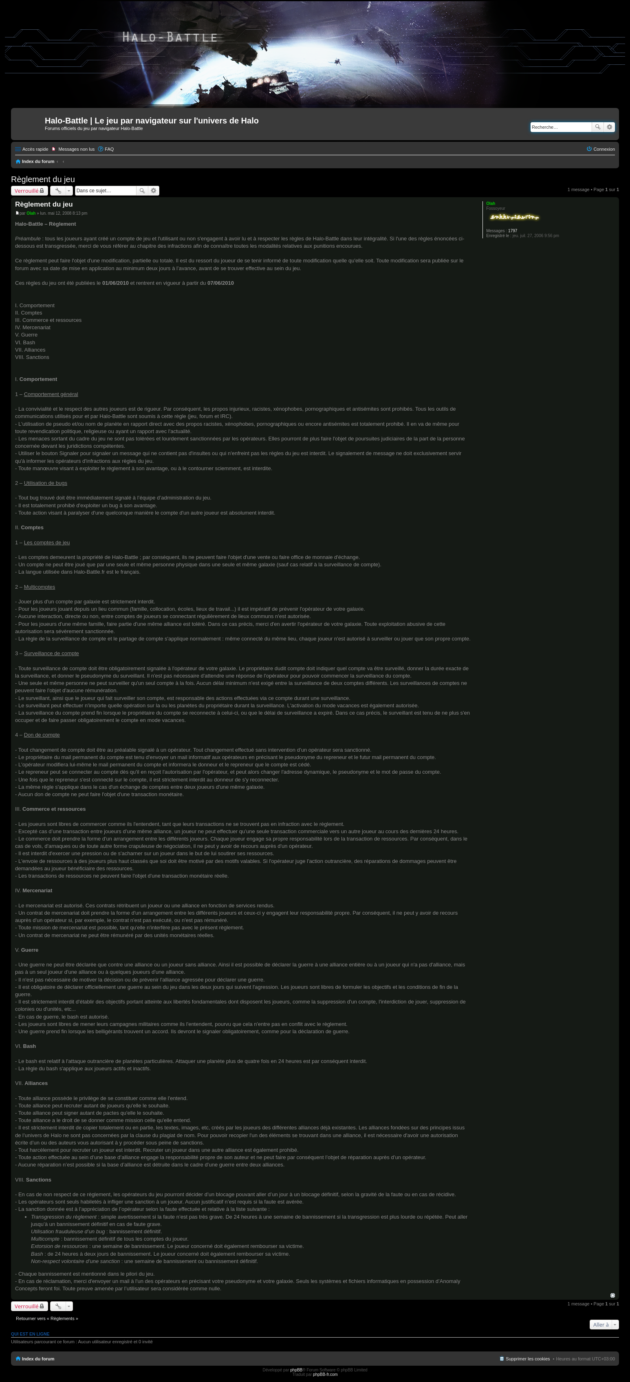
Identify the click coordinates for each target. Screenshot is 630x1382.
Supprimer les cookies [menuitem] (528, 1358)
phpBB (296, 1370)
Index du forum (38, 161)
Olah (490, 203)
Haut (612, 1295)
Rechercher (598, 127)
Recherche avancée (609, 127)
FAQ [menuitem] (109, 149)
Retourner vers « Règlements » (47, 1318)
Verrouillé (27, 190)
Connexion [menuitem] (604, 149)
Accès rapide (35, 149)
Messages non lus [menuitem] (77, 149)
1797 (512, 231)
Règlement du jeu (43, 179)
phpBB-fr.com (325, 1374)
